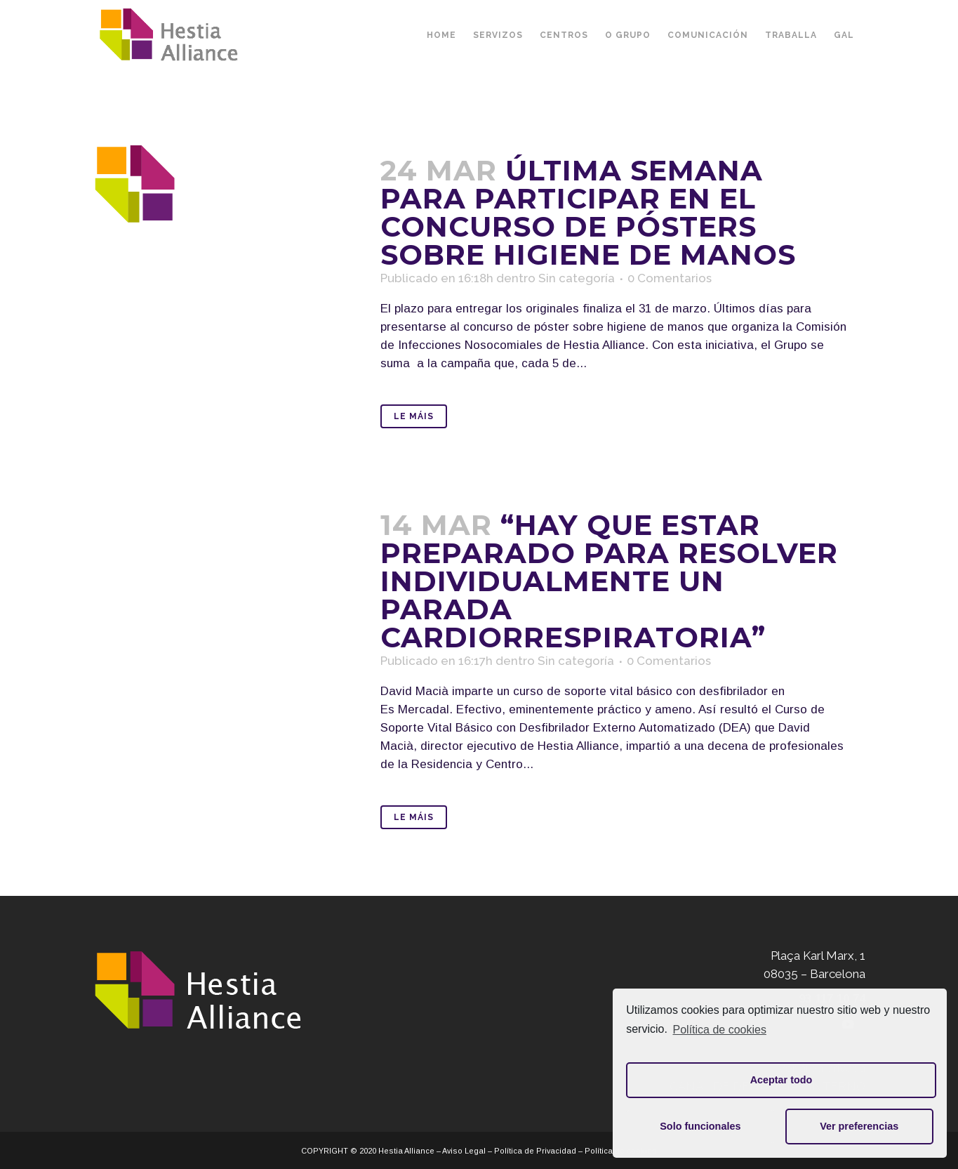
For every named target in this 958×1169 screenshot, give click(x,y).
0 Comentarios (669, 278)
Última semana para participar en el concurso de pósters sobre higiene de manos (588, 212)
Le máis (414, 416)
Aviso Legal (464, 1151)
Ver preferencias (859, 1126)
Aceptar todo (781, 1079)
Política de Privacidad (535, 1151)
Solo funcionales (700, 1126)
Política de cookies (719, 1030)
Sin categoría (576, 278)
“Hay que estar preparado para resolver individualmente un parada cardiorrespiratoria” (609, 581)
